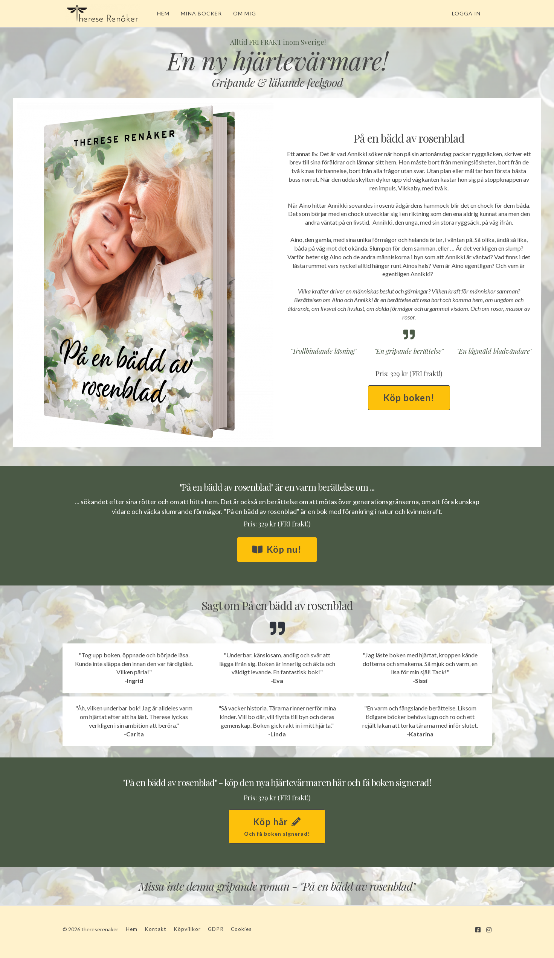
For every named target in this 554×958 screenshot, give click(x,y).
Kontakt (155, 929)
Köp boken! (409, 397)
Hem (131, 929)
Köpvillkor (187, 929)
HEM (161, 13)
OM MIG (242, 13)
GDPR (216, 929)
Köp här (277, 827)
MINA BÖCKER (199, 13)
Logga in (466, 13)
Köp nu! (277, 549)
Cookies (241, 929)
